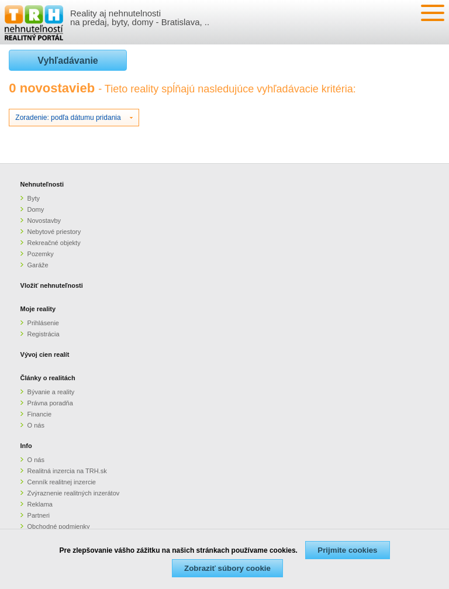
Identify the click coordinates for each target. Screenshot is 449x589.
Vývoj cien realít (45, 354)
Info (26, 445)
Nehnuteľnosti (42, 184)
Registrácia (43, 333)
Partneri (38, 515)
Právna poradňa (50, 403)
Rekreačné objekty (54, 242)
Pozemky (40, 253)
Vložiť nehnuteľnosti (51, 285)
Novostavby (44, 220)
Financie (39, 414)
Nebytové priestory (54, 231)
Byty (33, 198)
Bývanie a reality (51, 391)
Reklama (40, 504)
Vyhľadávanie (67, 61)
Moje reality (38, 308)
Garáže (38, 264)
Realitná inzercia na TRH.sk (67, 470)
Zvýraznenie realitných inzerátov (73, 493)
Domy (35, 209)
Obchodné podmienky (58, 526)
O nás (35, 425)
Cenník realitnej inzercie (61, 481)
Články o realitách (47, 377)
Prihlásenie (43, 322)
